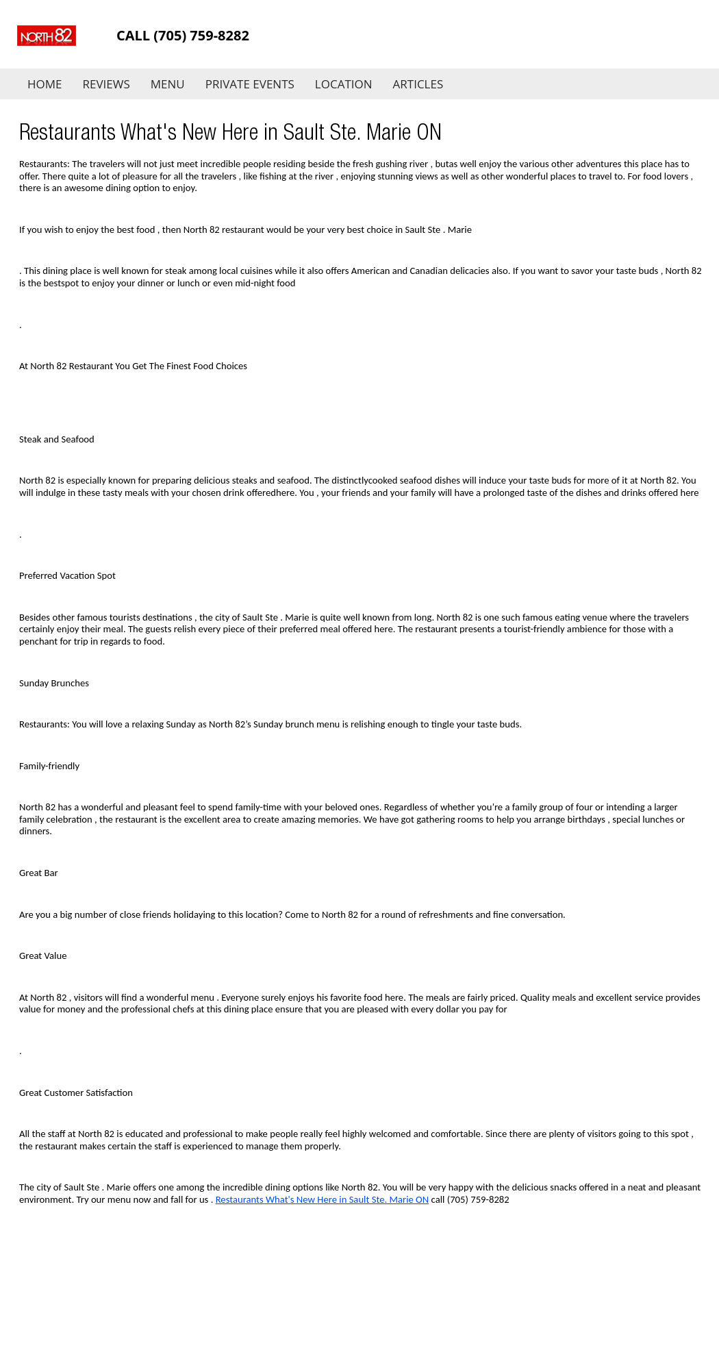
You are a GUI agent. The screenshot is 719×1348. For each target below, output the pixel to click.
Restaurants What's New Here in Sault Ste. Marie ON (322, 1199)
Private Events (249, 84)
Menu (168, 84)
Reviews (106, 84)
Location (344, 84)
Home (44, 84)
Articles (418, 84)
